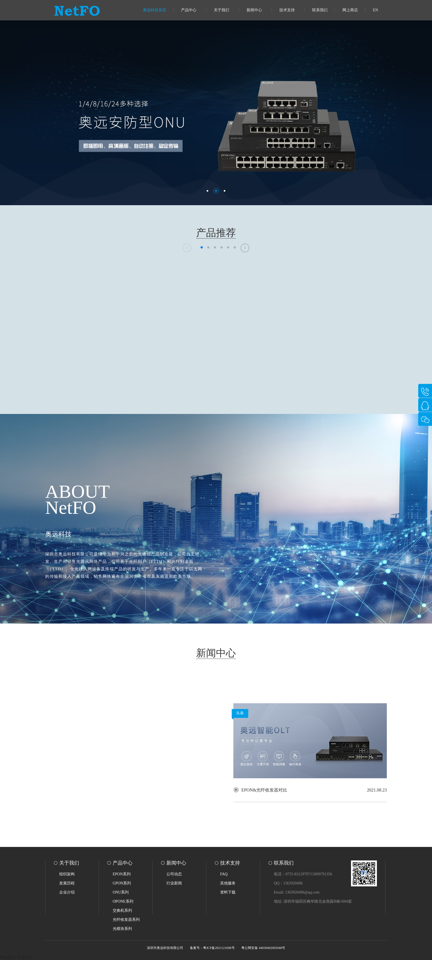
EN (375, 10)
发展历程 (67, 883)
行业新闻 (174, 883)
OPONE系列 (123, 901)
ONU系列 (121, 892)
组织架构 (67, 874)
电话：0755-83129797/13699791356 (303, 874)
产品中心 (188, 10)
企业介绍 (67, 892)
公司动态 (174, 874)
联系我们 (320, 10)
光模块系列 (122, 929)
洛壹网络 (25, 957)
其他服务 (228, 883)
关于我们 (221, 10)
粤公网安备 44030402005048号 (263, 948)
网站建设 (7, 957)
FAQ (224, 874)
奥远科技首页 (154, 10)
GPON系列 (122, 883)
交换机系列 (122, 910)
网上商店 (350, 10)
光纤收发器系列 (126, 920)
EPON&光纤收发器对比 (264, 790)
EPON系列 (122, 874)
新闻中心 (254, 10)
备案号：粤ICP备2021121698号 (212, 948)
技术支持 (287, 10)
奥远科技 (58, 534)
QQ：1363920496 (288, 883)
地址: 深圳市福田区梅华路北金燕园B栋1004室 (313, 901)
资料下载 (228, 892)
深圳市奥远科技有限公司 (165, 948)
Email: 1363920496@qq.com (296, 892)
